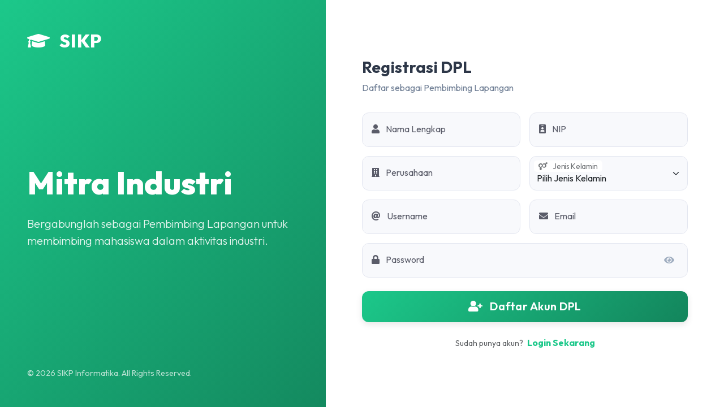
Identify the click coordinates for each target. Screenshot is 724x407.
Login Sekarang (561, 342)
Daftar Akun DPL (524, 306)
